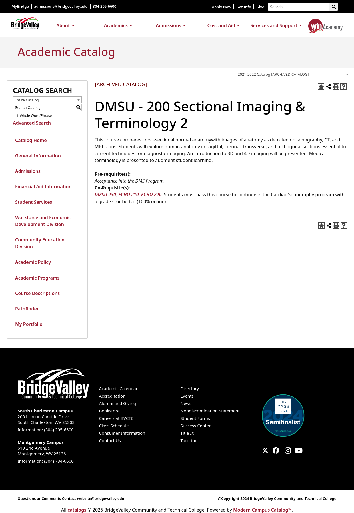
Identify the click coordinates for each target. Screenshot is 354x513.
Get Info (243, 6)
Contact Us (110, 440)
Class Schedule (114, 425)
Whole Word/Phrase (36, 115)
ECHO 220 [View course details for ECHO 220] (151, 194)
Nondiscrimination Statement (210, 411)
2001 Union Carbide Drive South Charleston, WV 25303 (55, 416)
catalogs (77, 510)
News (186, 403)
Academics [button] (116, 25)
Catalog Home (31, 140)
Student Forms (195, 418)
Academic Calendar (118, 388)
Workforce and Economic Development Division (43, 220)
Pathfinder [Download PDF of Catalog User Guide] (27, 309)
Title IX (187, 433)
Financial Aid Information (43, 186)
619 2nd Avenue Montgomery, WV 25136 (55, 447)
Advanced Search (32, 123)
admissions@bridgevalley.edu (61, 6)
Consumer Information (122, 433)
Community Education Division (40, 243)
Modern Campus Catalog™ (262, 510)
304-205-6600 (105, 6)
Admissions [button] (168, 25)
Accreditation (112, 396)
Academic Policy (33, 262)
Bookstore (109, 411)
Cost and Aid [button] (221, 25)
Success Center (196, 425)
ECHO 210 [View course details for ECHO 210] (128, 194)
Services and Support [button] (274, 25)
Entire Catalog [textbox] (27, 100)
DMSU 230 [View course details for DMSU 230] (105, 194)
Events (187, 396)
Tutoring (189, 440)
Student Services (33, 202)
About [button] (63, 25)
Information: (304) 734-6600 (46, 461)
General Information (38, 156)
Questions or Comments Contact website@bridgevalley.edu (72, 498)
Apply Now (221, 6)
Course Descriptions (37, 293)
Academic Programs (37, 278)
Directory (190, 388)
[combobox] (293, 74)
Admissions (28, 171)
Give (260, 6)
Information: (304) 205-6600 (46, 429)
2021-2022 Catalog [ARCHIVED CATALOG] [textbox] (273, 74)
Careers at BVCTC (116, 418)
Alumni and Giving (117, 403)
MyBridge (20, 6)
